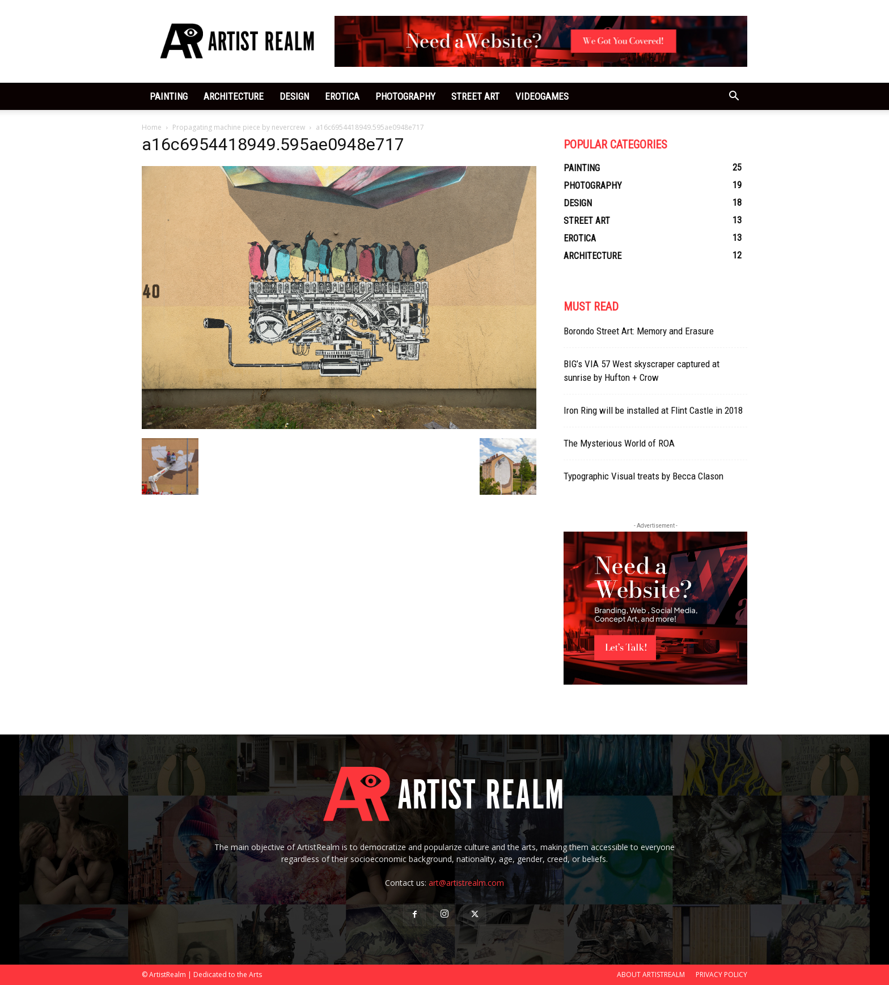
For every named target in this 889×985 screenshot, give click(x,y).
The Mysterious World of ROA (619, 443)
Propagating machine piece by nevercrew (238, 127)
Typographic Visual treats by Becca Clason (643, 476)
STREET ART (475, 96)
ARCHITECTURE (234, 96)
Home (152, 127)
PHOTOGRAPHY (405, 96)
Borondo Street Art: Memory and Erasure (639, 331)
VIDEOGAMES (542, 96)
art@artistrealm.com (466, 882)
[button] (733, 97)
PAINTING (169, 96)
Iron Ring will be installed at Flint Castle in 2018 (653, 410)
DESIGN (294, 96)
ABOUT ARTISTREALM (651, 974)
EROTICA (342, 96)
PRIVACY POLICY (721, 974)
